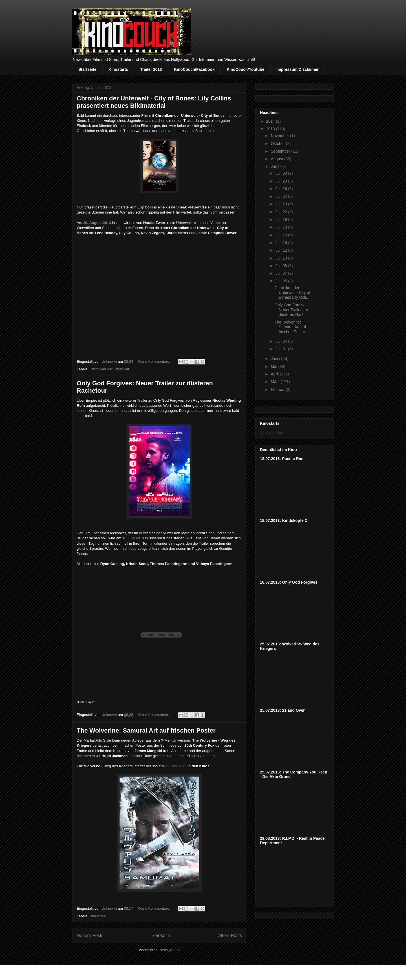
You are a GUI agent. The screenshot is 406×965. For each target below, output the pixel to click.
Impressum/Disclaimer (298, 69)
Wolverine (98, 916)
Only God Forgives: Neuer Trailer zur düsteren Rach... (292, 310)
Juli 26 (281, 188)
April (275, 374)
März (276, 381)
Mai (274, 366)
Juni (275, 358)
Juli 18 (281, 227)
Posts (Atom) (169, 950)
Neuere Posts (90, 935)
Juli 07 (281, 273)
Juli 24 (281, 196)
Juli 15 (281, 242)
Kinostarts (118, 69)
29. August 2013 (97, 223)
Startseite (87, 69)
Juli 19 (281, 219)
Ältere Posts (230, 935)
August (277, 159)
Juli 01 (281, 349)
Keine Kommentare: (154, 361)
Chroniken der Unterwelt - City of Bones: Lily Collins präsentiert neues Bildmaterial (154, 102)
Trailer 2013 (151, 69)
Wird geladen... (273, 432)
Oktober (278, 143)
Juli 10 (281, 258)
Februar (278, 389)
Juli (274, 166)
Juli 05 (281, 281)
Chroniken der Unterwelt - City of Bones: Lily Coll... (292, 292)
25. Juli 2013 (176, 766)
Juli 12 (281, 250)
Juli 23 (281, 204)
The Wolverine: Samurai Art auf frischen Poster (146, 730)
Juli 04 (281, 341)
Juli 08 (281, 265)
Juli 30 (281, 173)
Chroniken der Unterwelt (109, 369)
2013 (271, 129)
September (281, 151)
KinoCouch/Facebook (194, 69)
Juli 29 (281, 181)
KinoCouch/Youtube (245, 69)
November (280, 135)
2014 (271, 121)
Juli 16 (281, 235)
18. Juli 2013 (133, 538)
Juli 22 (281, 212)
